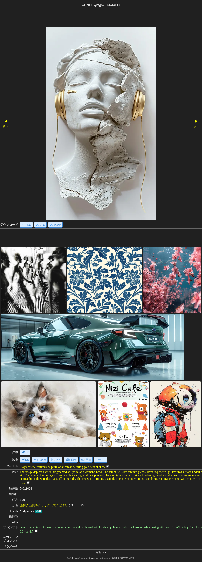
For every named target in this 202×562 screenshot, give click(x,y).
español (77, 558)
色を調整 (86, 459)
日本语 (132, 558)
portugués (84, 558)
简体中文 (115, 558)
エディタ (101, 459)
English (70, 558)
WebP (55, 224)
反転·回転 (71, 459)
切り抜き (56, 459)
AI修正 (25, 459)
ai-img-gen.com (101, 4)
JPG (40, 224)
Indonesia (107, 558)
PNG (26, 224)
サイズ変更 (40, 459)
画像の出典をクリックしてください (44, 505)
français (92, 558)
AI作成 (25, 452)
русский (99, 558)
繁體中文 (124, 558)
